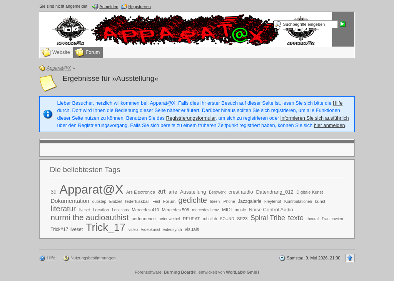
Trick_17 (105, 227)
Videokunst (150, 229)
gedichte (193, 200)
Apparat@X (92, 189)
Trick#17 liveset (66, 229)
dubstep (99, 201)
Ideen (215, 201)
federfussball (137, 201)
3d (53, 192)
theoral (313, 219)
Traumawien (332, 219)
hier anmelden (329, 125)
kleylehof (272, 201)
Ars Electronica (140, 192)
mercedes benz (205, 210)
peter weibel (169, 219)
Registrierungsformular (191, 118)
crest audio (241, 192)
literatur (63, 208)
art (162, 191)
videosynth (172, 229)
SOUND (227, 219)
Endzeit (115, 201)
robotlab (210, 219)
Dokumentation (69, 200)
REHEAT (191, 218)
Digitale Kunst (309, 192)
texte (296, 218)
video (133, 229)
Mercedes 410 (145, 209)
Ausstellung (193, 192)
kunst (320, 201)
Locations (120, 210)
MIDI (227, 209)
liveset (84, 210)
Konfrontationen (298, 201)
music (240, 209)
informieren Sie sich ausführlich (314, 118)
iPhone (229, 201)
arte (173, 192)
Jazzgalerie (249, 201)
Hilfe (338, 103)
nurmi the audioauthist (89, 217)
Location (101, 209)
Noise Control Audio (271, 209)
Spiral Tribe (267, 218)
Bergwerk (217, 192)
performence (144, 218)
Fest (156, 201)
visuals (192, 229)
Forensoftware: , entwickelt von (197, 272)
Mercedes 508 (175, 209)
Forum (169, 201)
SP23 (242, 218)
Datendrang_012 (274, 192)
